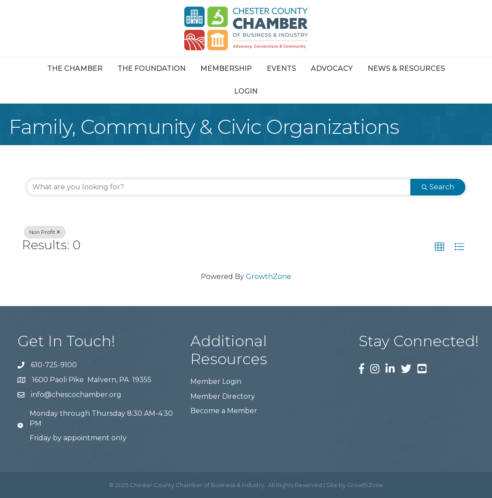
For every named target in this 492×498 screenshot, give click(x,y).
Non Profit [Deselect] (44, 232)
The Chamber (75, 68)
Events (281, 68)
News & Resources (406, 68)
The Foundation (151, 68)
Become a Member (223, 411)
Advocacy (332, 68)
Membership (226, 68)
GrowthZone (268, 276)
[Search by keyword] (219, 187)
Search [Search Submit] (438, 187)
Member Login (215, 381)
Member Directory (222, 396)
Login (246, 91)
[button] (439, 247)
